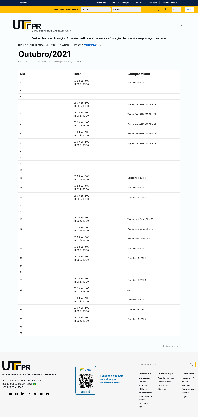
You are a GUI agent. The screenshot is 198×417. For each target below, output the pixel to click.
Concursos (163, 385)
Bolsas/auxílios (164, 381)
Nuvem (185, 381)
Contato (142, 381)
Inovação (59, 38)
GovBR (23, 3)
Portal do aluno (189, 389)
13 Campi (143, 389)
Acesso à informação (120, 3)
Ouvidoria (143, 403)
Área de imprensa (166, 378)
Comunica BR (101, 3)
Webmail (186, 385)
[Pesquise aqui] (164, 364)
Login (184, 396)
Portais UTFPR (188, 378)
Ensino (36, 38)
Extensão (72, 38)
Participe (138, 3)
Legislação (152, 3)
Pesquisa (47, 38)
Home (34, 45)
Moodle (185, 393)
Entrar (189, 9)
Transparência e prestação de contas (144, 38)
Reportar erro (156, 346)
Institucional (87, 38)
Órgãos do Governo (170, 3)
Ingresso (143, 385)
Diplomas (162, 389)
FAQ (140, 407)
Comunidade (144, 378)
